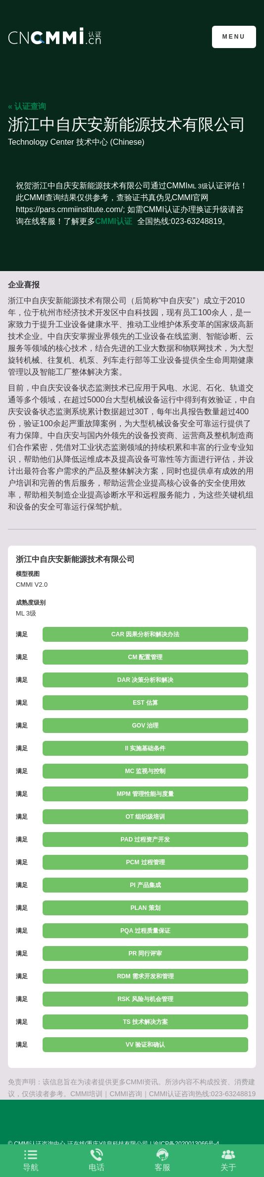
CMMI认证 (113, 221)
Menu (234, 36)
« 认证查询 (27, 106)
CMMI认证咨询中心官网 (56, 36)
